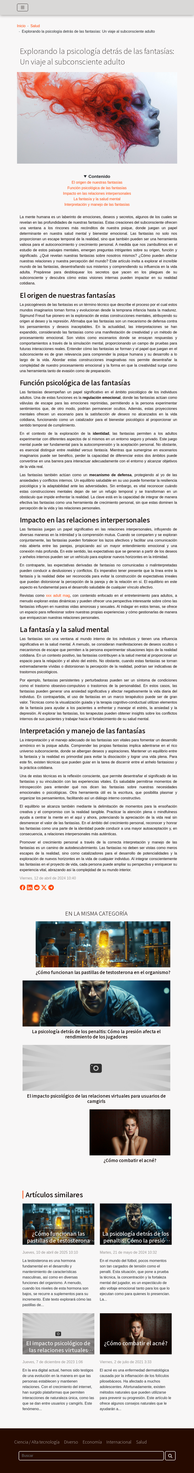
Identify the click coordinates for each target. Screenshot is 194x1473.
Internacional (118, 1442)
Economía (92, 1442)
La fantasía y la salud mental (97, 199)
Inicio (21, 26)
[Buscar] (91, 1455)
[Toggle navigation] (22, 7)
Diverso (71, 1442)
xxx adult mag (58, 595)
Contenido (99, 176)
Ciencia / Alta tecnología (36, 1442)
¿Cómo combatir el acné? (130, 1160)
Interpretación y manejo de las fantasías (97, 204)
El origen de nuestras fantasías (97, 182)
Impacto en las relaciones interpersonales (97, 193)
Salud (35, 26)
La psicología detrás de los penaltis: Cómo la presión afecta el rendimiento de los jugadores (96, 1034)
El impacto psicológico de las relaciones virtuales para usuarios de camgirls (96, 1098)
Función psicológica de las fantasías (97, 188)
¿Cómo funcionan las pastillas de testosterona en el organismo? (103, 972)
